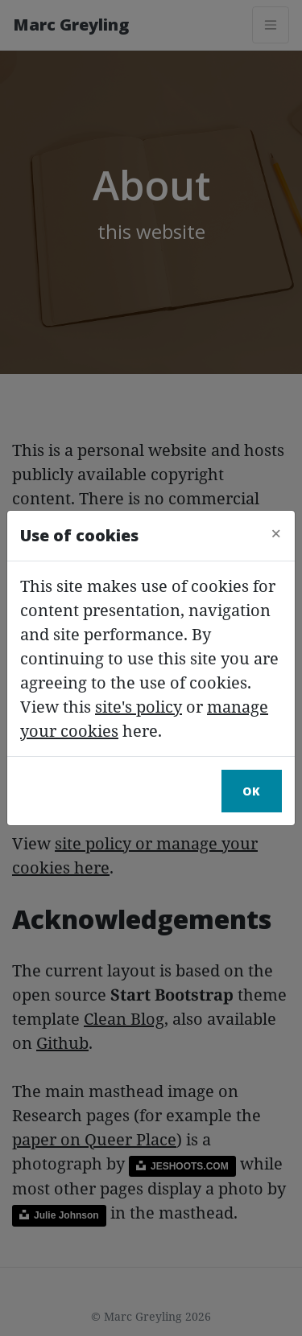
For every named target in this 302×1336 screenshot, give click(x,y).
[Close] (276, 533)
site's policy (138, 706)
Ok (251, 791)
